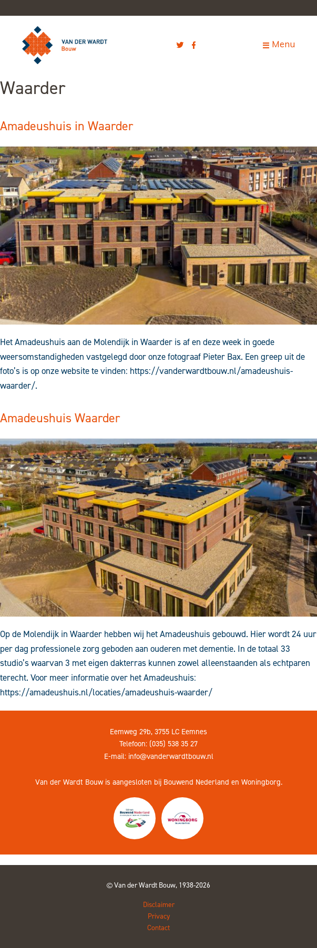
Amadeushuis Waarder (60, 418)
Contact (158, 927)
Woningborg (261, 782)
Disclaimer (159, 904)
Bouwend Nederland (196, 782)
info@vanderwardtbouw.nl (170, 756)
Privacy (159, 916)
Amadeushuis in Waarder (66, 126)
